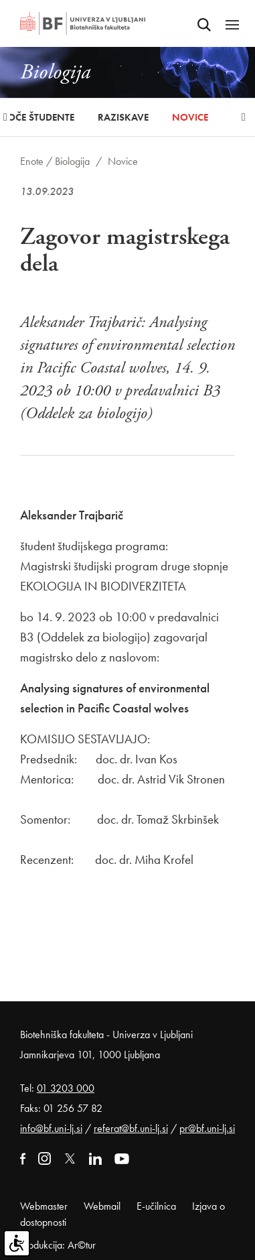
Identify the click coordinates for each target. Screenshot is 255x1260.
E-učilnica (156, 1206)
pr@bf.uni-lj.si (207, 1128)
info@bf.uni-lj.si (51, 1128)
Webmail (102, 1206)
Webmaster (44, 1206)
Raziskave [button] (123, 117)
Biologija (72, 161)
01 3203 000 (65, 1088)
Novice (190, 117)
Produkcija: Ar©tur (58, 1245)
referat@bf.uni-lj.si (131, 1128)
